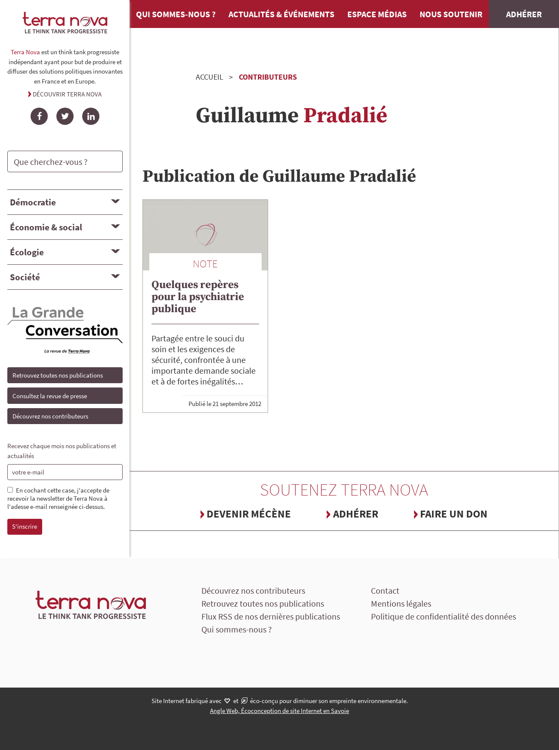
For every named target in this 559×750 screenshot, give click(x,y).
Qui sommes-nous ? (176, 14)
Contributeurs (268, 77)
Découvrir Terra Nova (67, 94)
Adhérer (524, 14)
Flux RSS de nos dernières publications (270, 616)
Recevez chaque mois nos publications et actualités (61, 451)
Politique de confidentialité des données (443, 616)
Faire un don (454, 514)
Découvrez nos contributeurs (50, 416)
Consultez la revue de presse (49, 396)
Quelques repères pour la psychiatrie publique (197, 297)
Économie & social (46, 227)
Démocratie (33, 202)
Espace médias (377, 14)
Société (25, 277)
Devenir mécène (249, 514)
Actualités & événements (281, 14)
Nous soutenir (451, 14)
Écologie (27, 252)
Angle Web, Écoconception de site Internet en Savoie (279, 711)
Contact (385, 590)
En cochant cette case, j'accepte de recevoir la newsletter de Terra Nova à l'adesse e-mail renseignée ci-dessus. (58, 499)
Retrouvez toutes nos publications (57, 375)
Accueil (209, 77)
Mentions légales (401, 603)
